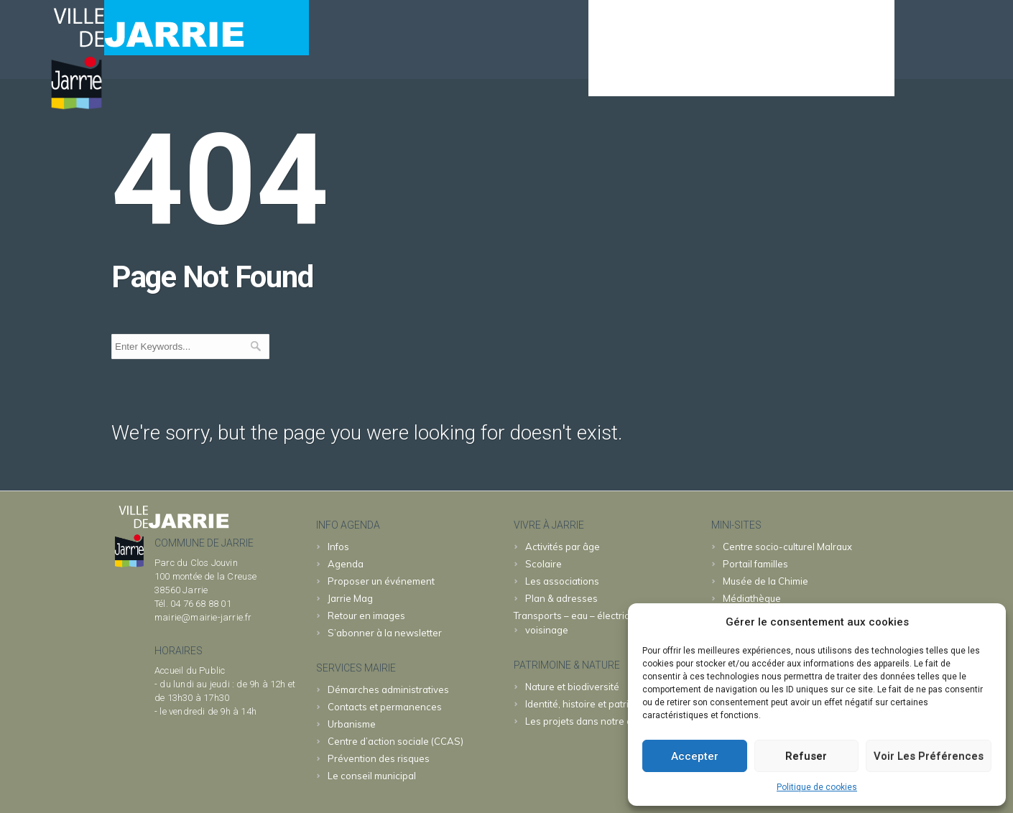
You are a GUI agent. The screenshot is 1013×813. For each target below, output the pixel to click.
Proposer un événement (381, 581)
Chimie (765, 581)
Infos (338, 546)
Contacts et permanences (385, 706)
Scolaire (543, 564)
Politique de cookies (817, 787)
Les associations (562, 581)
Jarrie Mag (350, 598)
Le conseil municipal (372, 775)
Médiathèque (752, 598)
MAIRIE (686, 76)
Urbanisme (352, 724)
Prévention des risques (379, 758)
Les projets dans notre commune (597, 721)
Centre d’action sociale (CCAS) (395, 741)
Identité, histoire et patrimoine (590, 704)
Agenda (618, 76)
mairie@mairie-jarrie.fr (203, 617)
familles (755, 564)
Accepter (694, 756)
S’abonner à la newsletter (385, 632)
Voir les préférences (929, 756)
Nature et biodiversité (572, 686)
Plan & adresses (561, 598)
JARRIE (756, 76)
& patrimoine (841, 76)
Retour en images (366, 615)
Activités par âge (562, 546)
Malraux (787, 546)
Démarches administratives (388, 689)
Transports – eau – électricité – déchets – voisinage (603, 623)
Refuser (806, 756)
